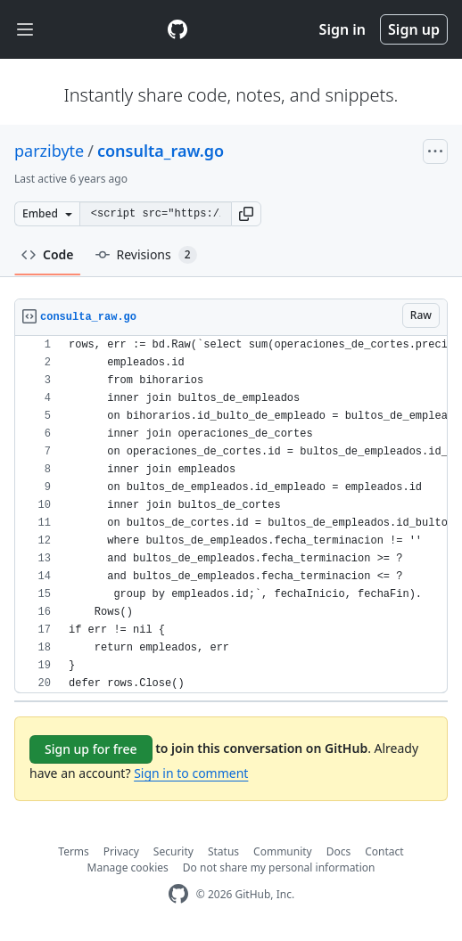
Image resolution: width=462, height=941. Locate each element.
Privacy (121, 851)
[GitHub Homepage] (178, 894)
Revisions (146, 255)
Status (223, 851)
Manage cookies (128, 867)
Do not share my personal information (279, 867)
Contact (384, 851)
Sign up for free (91, 749)
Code (47, 254)
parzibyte (49, 150)
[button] (246, 213)
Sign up (414, 29)
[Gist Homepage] (177, 29)
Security (173, 851)
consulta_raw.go (160, 150)
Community (282, 851)
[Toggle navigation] (25, 30)
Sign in (342, 29)
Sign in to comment (191, 773)
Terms (73, 851)
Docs (338, 851)
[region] (231, 514)
